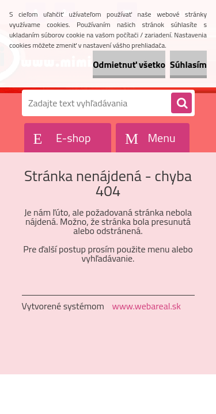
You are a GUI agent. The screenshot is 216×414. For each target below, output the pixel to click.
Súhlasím (188, 64)
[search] (181, 103)
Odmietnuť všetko (129, 64)
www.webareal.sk (146, 306)
